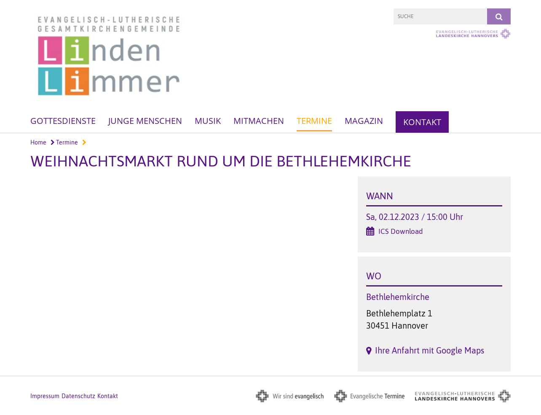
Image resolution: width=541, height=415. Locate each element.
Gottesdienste (63, 120)
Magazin (364, 120)
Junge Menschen (145, 120)
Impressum (44, 396)
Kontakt (422, 122)
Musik (208, 120)
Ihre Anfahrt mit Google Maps (429, 350)
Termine (314, 120)
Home (38, 142)
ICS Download (400, 231)
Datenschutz (78, 396)
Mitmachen (258, 120)
